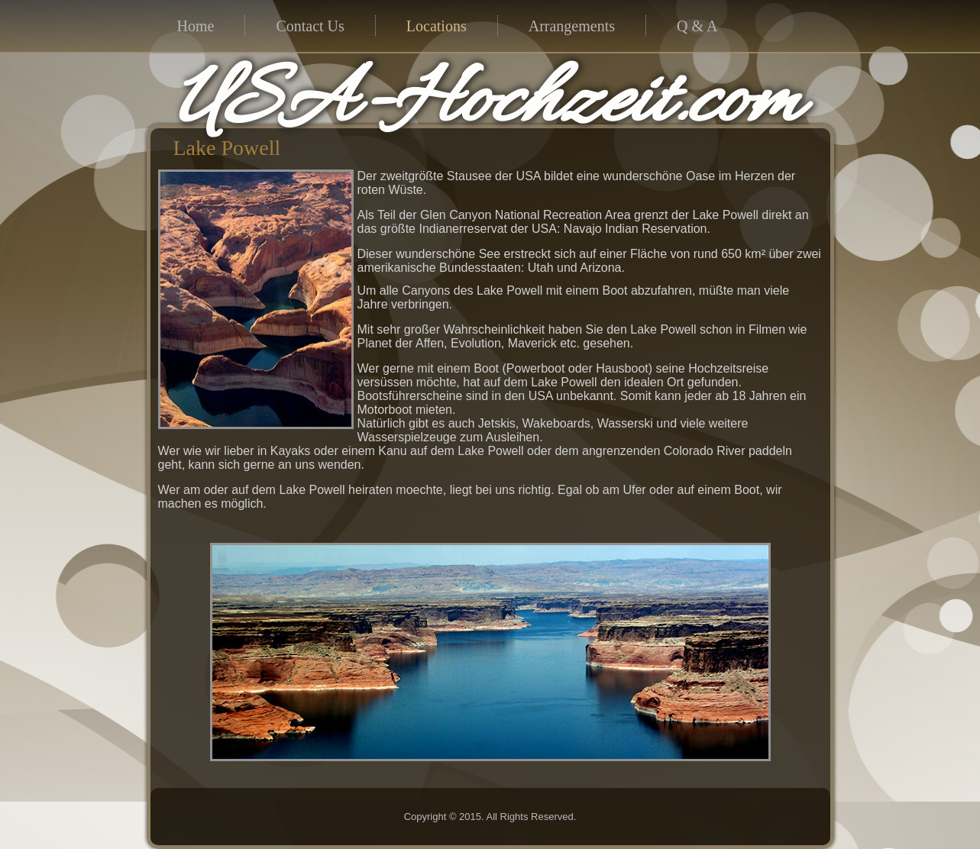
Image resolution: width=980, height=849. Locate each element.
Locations (436, 26)
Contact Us (310, 26)
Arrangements (572, 26)
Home (196, 26)
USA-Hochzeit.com (487, 104)
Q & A (697, 26)
